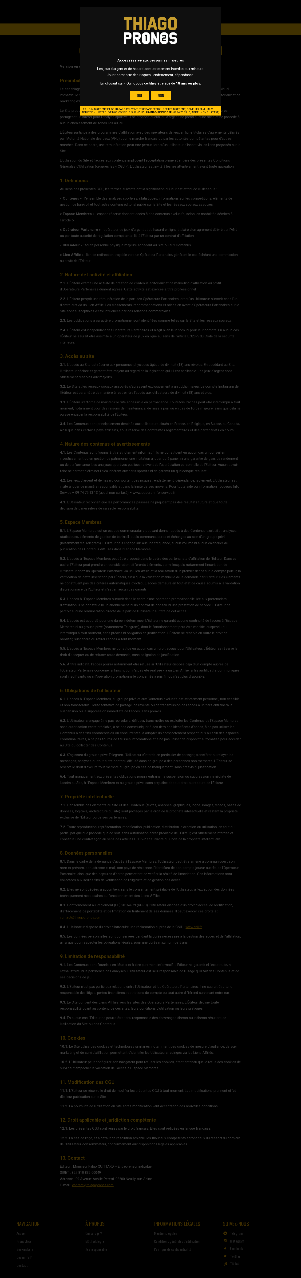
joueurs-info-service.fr (154, 112)
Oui (139, 95)
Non (161, 95)
